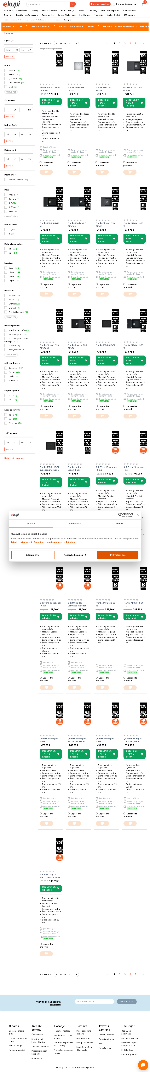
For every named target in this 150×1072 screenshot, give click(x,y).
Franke (12, 70)
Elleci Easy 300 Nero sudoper (50, 89)
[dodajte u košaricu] (46, 172)
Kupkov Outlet (113, 15)
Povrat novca (105, 1048)
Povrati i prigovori (107, 1034)
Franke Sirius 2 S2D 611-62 (105, 225)
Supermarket (48, 15)
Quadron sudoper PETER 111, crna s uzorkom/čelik (77, 740)
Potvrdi (9, 57)
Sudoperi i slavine (54, 20)
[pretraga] (73, 4)
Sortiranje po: (46, 43)
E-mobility (92, 10)
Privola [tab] (31, 523)
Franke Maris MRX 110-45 (77, 89)
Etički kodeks (127, 1050)
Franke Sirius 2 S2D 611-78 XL (49, 346)
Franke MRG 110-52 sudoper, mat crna (49, 468)
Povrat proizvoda (106, 1039)
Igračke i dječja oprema (27, 15)
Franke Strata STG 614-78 (105, 89)
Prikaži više (11, 92)
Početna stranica (10, 20)
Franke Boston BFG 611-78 (77, 346)
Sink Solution (14, 82)
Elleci (11, 86)
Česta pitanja (37, 1034)
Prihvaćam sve (118, 555)
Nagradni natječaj (17, 1050)
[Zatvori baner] (138, 515)
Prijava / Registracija (124, 4)
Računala (8, 10)
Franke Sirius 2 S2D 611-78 (133, 89)
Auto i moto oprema (110, 10)
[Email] (94, 1001)
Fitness (80, 10)
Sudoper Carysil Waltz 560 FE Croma (50, 876)
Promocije (98, 15)
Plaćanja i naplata (62, 1030)
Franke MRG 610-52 (105, 345)
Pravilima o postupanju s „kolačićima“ (55, 542)
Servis (102, 1043)
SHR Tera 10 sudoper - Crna (106, 468)
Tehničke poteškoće (40, 1046)
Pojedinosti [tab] (75, 523)
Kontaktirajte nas (129, 1054)
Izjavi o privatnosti (21, 542)
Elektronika (21, 10)
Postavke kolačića (75, 555)
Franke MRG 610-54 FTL (133, 604)
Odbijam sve (32, 555)
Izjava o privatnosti (129, 1038)
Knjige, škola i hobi (67, 15)
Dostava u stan (83, 1038)
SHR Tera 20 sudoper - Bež (134, 468)
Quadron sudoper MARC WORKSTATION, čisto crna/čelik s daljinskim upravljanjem (106, 740)
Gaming (34, 10)
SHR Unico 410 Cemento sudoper (77, 604)
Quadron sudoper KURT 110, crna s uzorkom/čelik (132, 740)
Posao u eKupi (15, 1045)
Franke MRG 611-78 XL (49, 225)
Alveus (12, 74)
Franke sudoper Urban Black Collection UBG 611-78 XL (78, 469)
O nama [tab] (119, 523)
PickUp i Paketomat (84, 1042)
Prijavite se (126, 1001)
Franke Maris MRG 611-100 (77, 225)
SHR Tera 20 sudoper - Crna (50, 604)
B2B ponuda (129, 15)
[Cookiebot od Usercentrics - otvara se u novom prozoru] (120, 515)
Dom (33, 20)
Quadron (13, 78)
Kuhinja (41, 20)
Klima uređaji (67, 10)
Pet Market (84, 15)
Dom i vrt (8, 15)
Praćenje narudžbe (100, 4)
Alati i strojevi (129, 10)
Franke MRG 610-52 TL (105, 604)
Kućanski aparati (49, 10)
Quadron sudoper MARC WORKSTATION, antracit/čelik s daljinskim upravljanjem (49, 740)
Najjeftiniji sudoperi (14, 458)
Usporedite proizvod (46, 164)
